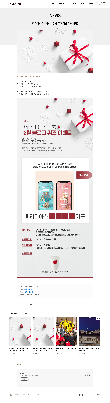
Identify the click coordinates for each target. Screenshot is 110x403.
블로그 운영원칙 (96, 395)
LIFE (82, 4)
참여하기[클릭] (29, 292)
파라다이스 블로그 (26, 373)
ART (52, 4)
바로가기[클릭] (27, 289)
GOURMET (73, 4)
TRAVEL (61, 4)
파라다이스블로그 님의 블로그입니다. (29, 375)
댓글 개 (19, 365)
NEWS (91, 4)
